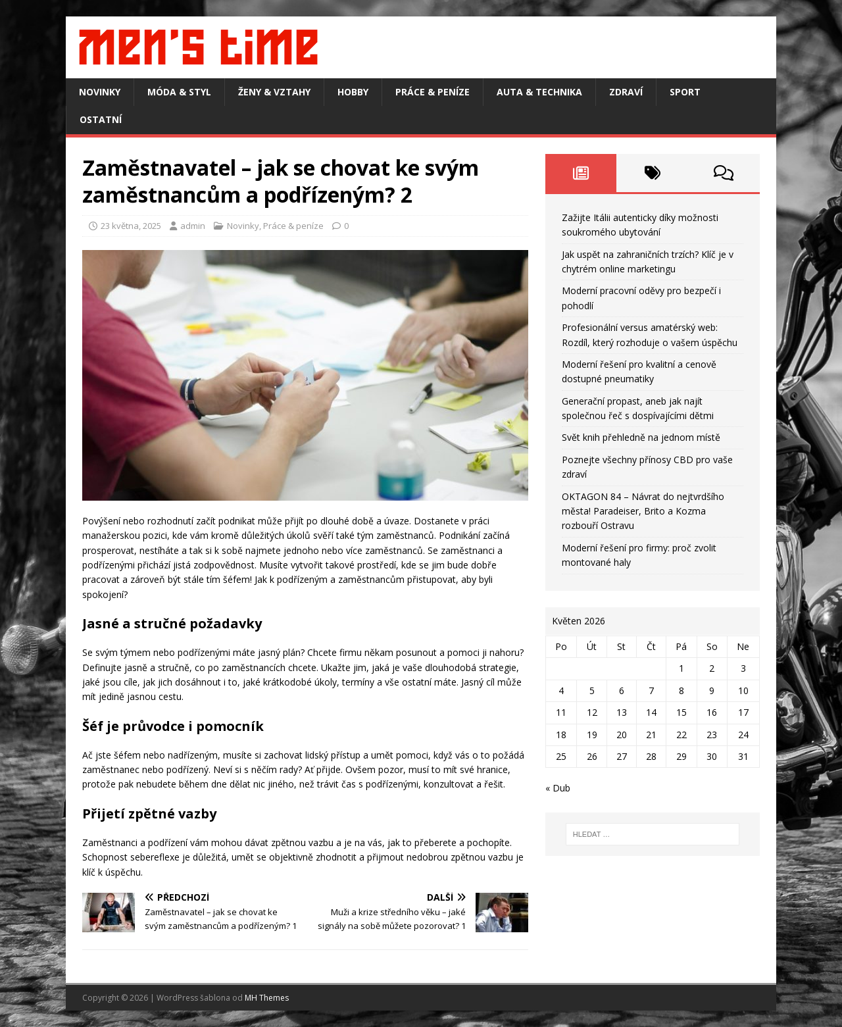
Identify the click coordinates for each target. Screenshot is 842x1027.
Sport (685, 92)
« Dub (557, 788)
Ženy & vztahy (274, 92)
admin (192, 226)
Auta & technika (539, 92)
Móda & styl (179, 92)
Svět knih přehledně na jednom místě (641, 437)
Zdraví (626, 92)
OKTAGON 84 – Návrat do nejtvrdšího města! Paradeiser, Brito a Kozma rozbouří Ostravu (643, 511)
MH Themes (267, 997)
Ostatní (101, 119)
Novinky (99, 92)
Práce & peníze (432, 92)
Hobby (352, 92)
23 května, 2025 (131, 226)
